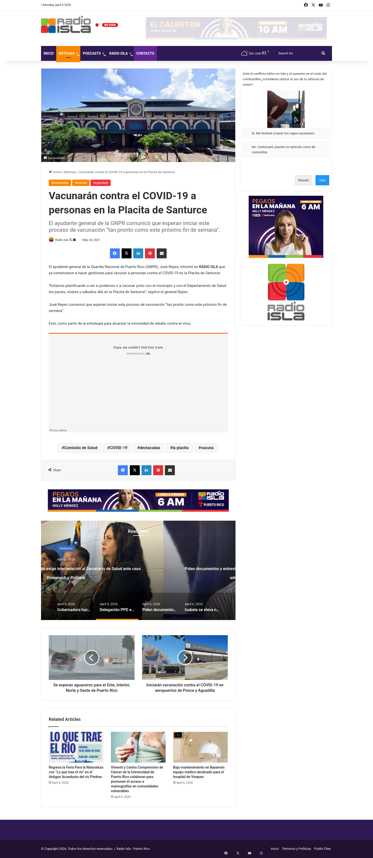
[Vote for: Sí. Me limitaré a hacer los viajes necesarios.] (286, 114)
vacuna (207, 448)
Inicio (49, 53)
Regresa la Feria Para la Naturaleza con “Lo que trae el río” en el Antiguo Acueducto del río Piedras (76, 772)
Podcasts (92, 53)
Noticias (66, 53)
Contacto (145, 53)
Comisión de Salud (80, 448)
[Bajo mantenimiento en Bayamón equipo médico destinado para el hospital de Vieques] (200, 747)
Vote (322, 180)
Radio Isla (118, 53)
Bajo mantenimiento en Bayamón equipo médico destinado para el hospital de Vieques (199, 772)
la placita (180, 448)
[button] (286, 109)
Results (303, 180)
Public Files (322, 849)
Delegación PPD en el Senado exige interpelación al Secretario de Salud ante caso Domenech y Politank (138, 576)
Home (55, 172)
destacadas (150, 448)
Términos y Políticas (296, 849)
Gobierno (138, 548)
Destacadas (59, 183)
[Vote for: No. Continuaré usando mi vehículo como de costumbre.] (286, 149)
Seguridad (100, 183)
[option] (138, 571)
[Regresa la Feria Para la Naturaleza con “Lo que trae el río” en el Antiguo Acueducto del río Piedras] (76, 747)
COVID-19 (119, 448)
